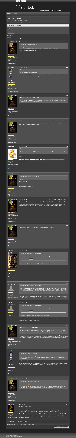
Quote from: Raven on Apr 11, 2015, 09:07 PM (29, 327)
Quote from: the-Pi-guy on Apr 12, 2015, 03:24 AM (30, 381)
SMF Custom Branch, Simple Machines (11, 435)
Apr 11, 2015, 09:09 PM (23, 302)
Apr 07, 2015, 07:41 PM (23, 199)
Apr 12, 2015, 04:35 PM (23, 378)
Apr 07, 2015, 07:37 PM (23, 173)
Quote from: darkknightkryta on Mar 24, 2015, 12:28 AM (31, 69)
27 (24, 38)
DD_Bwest (11, 404)
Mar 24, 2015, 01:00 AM (23, 67)
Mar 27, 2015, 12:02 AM (23, 120)
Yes (11, 28)
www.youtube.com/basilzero (24, 161)
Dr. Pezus (11, 250)
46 (26, 38)
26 (23, 38)
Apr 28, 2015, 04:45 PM (23, 404)
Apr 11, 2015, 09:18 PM (23, 325)
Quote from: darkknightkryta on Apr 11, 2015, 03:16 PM (31, 253)
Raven (10, 282)
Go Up (8, 421)
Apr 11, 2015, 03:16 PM (23, 225)
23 (18, 38)
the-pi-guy (11, 67)
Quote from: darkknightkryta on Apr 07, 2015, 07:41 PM (31, 285)
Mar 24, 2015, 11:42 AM (23, 95)
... (17, 38)
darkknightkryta (13, 41)
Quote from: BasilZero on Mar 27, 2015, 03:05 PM (30, 176)
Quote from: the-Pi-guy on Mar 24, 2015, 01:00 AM (30, 97)
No (11, 30)
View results (9, 35)
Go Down (9, 38)
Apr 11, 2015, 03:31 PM (23, 250)
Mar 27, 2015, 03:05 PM (23, 146)
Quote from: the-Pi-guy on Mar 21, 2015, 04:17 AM (30, 44)
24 (19, 38)
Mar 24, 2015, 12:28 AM (23, 41)
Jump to (52, 426)
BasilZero (11, 146)
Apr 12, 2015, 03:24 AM (23, 350)
